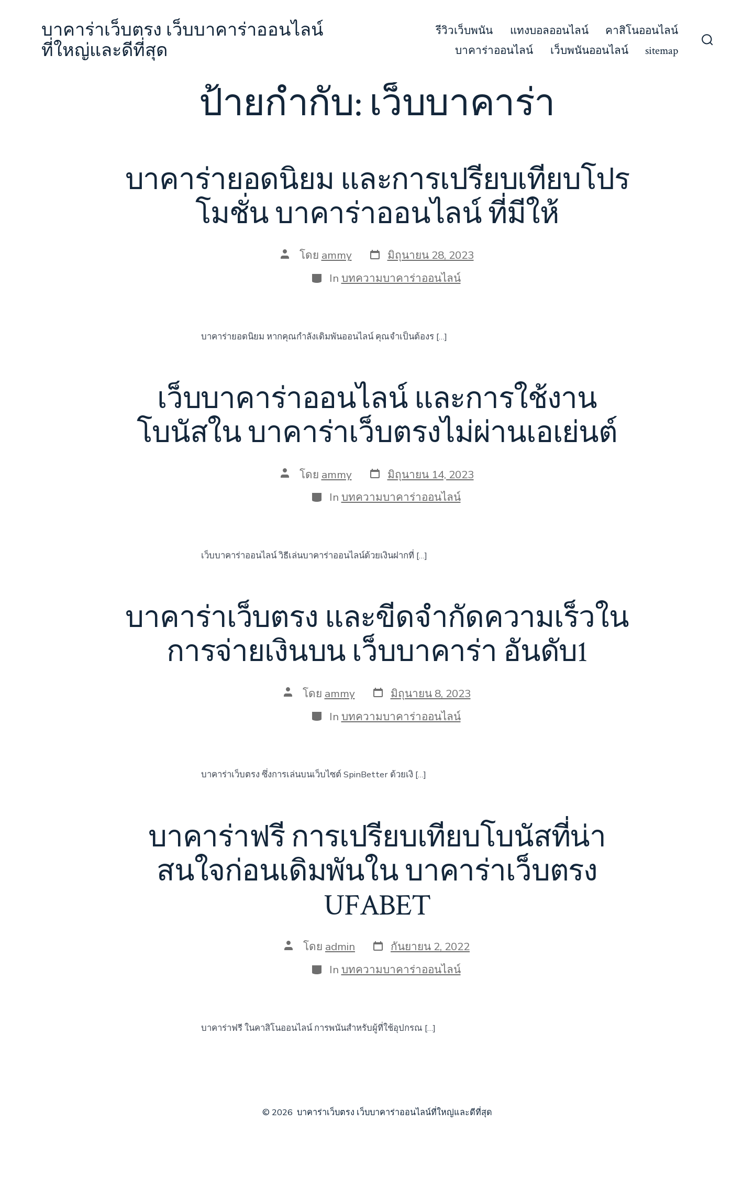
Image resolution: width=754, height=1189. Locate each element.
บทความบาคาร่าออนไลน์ (401, 278)
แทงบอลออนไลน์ (549, 31)
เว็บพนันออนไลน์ (589, 50)
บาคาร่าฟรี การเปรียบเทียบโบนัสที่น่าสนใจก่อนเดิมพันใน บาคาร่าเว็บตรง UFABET (377, 871)
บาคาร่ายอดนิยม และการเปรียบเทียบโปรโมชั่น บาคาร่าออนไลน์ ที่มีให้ (377, 197)
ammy (336, 255)
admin (340, 946)
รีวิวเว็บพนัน (464, 31)
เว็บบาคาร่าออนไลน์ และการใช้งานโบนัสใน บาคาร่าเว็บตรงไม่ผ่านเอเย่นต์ (377, 416)
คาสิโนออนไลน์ (641, 31)
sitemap (661, 50)
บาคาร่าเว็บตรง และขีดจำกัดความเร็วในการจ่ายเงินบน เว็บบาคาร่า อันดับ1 (376, 635)
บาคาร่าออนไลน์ (494, 50)
